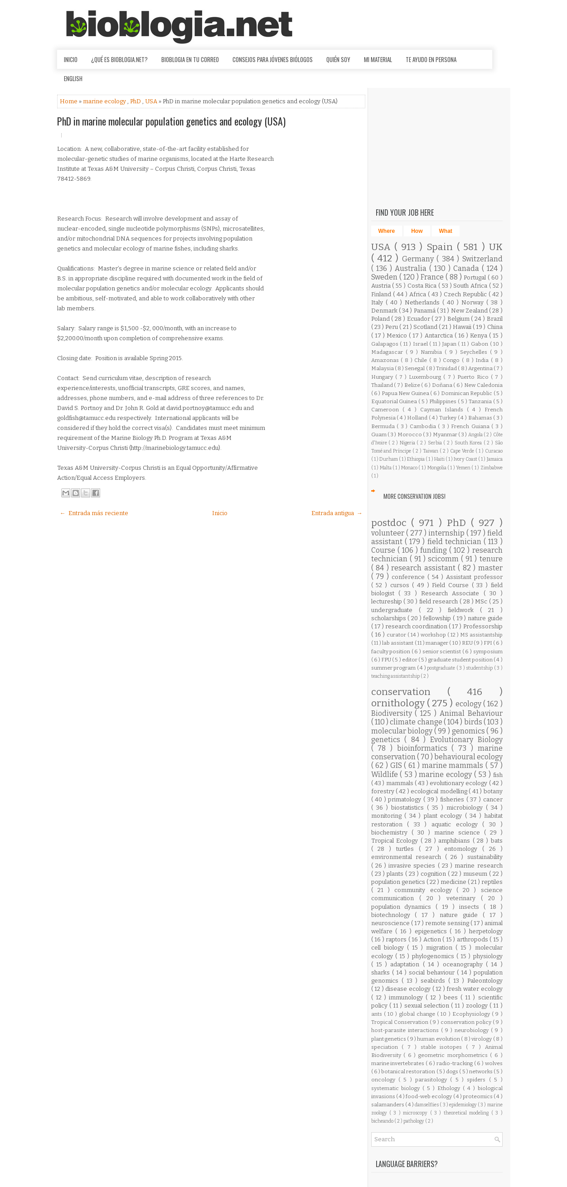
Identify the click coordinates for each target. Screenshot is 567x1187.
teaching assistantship (396, 676)
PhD (136, 101)
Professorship (483, 626)
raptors (397, 939)
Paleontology (485, 980)
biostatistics (409, 807)
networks (481, 1071)
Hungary (383, 377)
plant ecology (444, 815)
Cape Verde (462, 451)
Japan (450, 344)
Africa (418, 294)
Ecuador (419, 318)
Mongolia (437, 468)
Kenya (479, 335)
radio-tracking (455, 1063)
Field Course (451, 585)
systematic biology (397, 1088)
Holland (418, 418)
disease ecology (408, 988)
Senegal (415, 368)
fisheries (453, 799)
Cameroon (386, 409)
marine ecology (105, 101)
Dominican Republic (467, 393)
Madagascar (388, 352)
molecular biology (402, 731)
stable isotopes (443, 1047)
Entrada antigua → (337, 513)
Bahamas (481, 418)
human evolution (439, 1039)
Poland (381, 318)
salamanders (388, 1104)
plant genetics (389, 1039)
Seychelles (475, 352)
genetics (388, 739)
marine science (459, 832)
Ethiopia (416, 459)
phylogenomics (434, 956)
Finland (382, 294)
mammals (400, 783)
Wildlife (385, 774)
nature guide (485, 618)
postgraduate (441, 668)
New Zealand (470, 310)
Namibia (433, 352)
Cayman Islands (443, 409)
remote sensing (447, 923)
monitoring (388, 815)
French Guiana (471, 426)
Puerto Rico (474, 377)
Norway (473, 302)
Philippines (443, 401)
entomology (463, 848)
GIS (397, 765)
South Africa (471, 285)
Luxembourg (426, 377)
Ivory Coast (466, 459)
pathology (414, 1121)
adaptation (406, 964)
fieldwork (464, 610)
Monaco (409, 468)
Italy (378, 302)
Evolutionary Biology (466, 739)
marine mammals (453, 765)
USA (152, 101)
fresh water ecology (474, 988)
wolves (494, 1063)
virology (482, 1039)
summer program (394, 668)
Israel (421, 344)
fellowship (438, 618)
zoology (477, 1005)
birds (474, 722)
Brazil (495, 318)
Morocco (410, 434)
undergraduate (395, 610)
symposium (488, 651)
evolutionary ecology (459, 783)
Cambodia (424, 426)
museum (476, 873)
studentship (480, 668)
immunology (407, 997)
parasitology (432, 1079)
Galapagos (385, 344)
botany (493, 791)
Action (433, 939)
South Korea (469, 443)
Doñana (443, 385)
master (490, 568)
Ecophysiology (472, 1014)
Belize (413, 385)
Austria (382, 285)
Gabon (480, 344)
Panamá (425, 310)
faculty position (391, 651)
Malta (386, 468)
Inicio (71, 59)
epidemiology (463, 1105)
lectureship (387, 601)
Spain (441, 247)
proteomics (478, 1096)
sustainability (485, 857)
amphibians (455, 840)
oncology (384, 1079)
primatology (405, 799)
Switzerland (482, 259)
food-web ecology (429, 1096)
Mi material (378, 59)
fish (498, 775)
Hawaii (463, 326)
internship (447, 533)
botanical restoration (408, 1071)
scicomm (444, 559)
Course (384, 550)
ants (377, 1014)
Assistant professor (474, 577)
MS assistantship (481, 635)
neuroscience (391, 923)
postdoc (391, 523)
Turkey (448, 418)
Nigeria (408, 443)
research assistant (424, 568)
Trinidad (447, 368)
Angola (476, 435)
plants (396, 873)
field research (439, 601)
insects (471, 906)
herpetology (486, 931)
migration (441, 947)
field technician (455, 541)
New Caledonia (483, 385)
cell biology (389, 947)
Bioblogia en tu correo (190, 59)
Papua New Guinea (406, 393)
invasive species (412, 865)
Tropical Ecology (396, 840)
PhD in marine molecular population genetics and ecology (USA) (171, 121)
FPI (488, 643)
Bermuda (384, 426)
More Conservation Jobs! (414, 496)
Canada (467, 268)
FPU (386, 659)
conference (409, 577)
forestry (383, 791)
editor (410, 659)
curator (397, 635)
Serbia (436, 443)
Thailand (382, 385)
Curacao (494, 451)
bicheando (382, 1121)
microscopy (416, 1113)
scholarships (389, 618)
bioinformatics (424, 748)
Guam (379, 434)
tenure (491, 559)
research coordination (417, 626)
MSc (482, 601)
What (445, 231)
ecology (469, 704)
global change (418, 1014)
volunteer (388, 533)
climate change (417, 722)
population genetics (398, 881)
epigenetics (432, 931)
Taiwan (431, 451)
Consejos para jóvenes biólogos (273, 59)
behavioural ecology (468, 757)
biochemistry (391, 832)
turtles (407, 848)
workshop (434, 635)
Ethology (450, 1088)
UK (496, 247)
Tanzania (481, 401)
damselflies (427, 1105)
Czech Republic (466, 294)
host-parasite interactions (406, 1030)
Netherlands (423, 302)
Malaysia (383, 368)
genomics (469, 731)
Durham (389, 459)
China (495, 326)
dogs (452, 1071)
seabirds (434, 980)
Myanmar (445, 434)
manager (437, 643)
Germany (419, 259)
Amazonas (386, 360)
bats (497, 840)
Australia (412, 268)
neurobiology (473, 1030)
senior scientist (442, 651)
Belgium (459, 318)
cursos (401, 585)
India (483, 360)
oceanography (464, 964)
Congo (452, 360)
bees (452, 997)
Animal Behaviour (471, 713)
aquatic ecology (456, 824)
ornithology (399, 703)
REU (468, 643)
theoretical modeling (467, 1113)
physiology (488, 956)
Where (386, 231)
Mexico (398, 335)
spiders (478, 1079)
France (433, 277)
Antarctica (440, 335)
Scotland (426, 326)
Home (69, 101)
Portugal (476, 277)
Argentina (481, 368)
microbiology (466, 807)
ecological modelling (440, 791)
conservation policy (467, 1022)
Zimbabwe (491, 468)
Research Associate (452, 593)
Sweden (385, 277)
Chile (421, 360)
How (416, 231)
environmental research (408, 857)
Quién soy (338, 59)
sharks (381, 972)
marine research (478, 865)
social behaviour (433, 972)
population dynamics (403, 906)
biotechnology (393, 915)
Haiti (440, 459)
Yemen (463, 468)
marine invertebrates (398, 1063)
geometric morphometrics (454, 1055)
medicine (454, 881)
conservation (409, 692)
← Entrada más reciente (94, 513)
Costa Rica (423, 285)
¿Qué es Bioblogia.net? (119, 59)
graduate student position (461, 659)
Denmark (385, 310)
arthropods (473, 939)
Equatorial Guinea (395, 401)
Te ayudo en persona (431, 59)
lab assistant (398, 643)
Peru (392, 326)
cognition (434, 873)
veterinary (463, 898)
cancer (493, 799)
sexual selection (427, 1005)
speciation (386, 1047)
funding (434, 550)
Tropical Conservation (400, 1022)
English (73, 78)
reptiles (492, 881)
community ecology (425, 890)
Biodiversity (393, 713)
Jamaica (495, 459)
